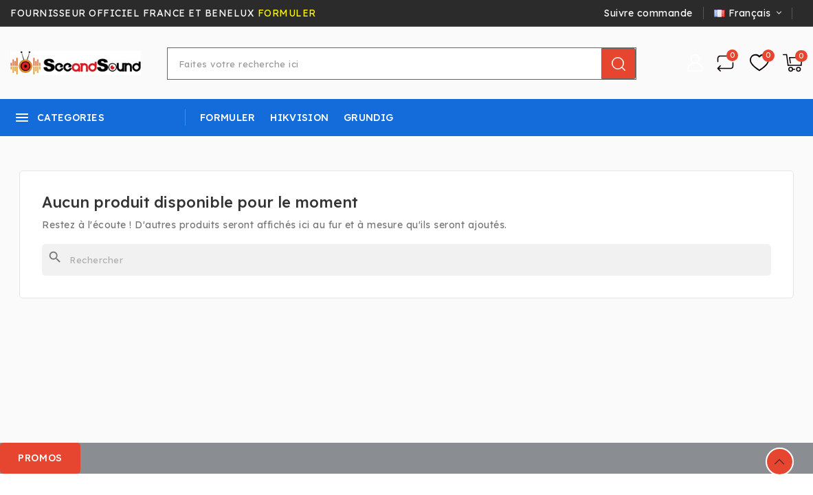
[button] (41, 458)
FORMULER (287, 13)
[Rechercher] (406, 260)
